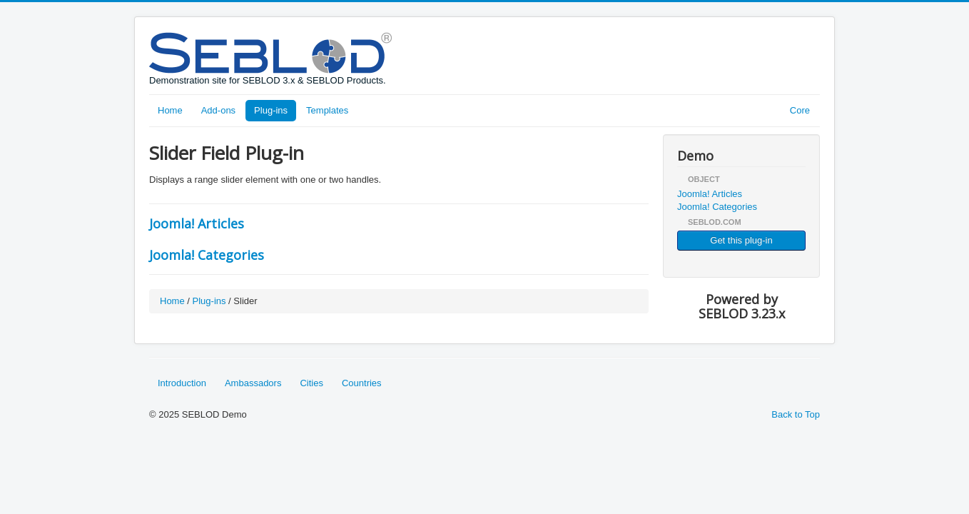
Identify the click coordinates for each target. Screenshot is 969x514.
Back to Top (795, 414)
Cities (311, 383)
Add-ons (218, 110)
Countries (362, 383)
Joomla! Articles (196, 223)
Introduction (182, 383)
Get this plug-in (741, 240)
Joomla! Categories (206, 254)
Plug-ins (271, 110)
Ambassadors (253, 383)
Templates (327, 110)
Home (170, 110)
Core (800, 110)
